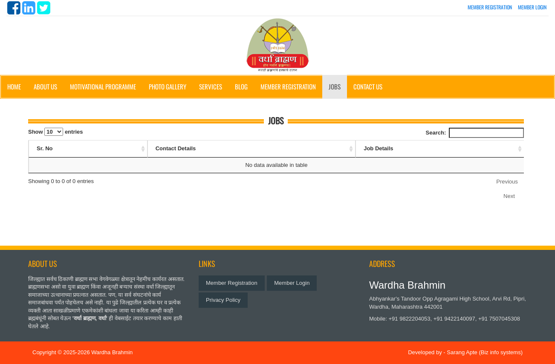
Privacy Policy (223, 300)
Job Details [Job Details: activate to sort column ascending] (378, 148)
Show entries (55, 132)
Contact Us (367, 86)
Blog (241, 86)
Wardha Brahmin (112, 352)
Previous (507, 181)
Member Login (532, 7)
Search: (475, 133)
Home (14, 86)
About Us (45, 86)
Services (210, 86)
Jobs (335, 86)
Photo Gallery (167, 86)
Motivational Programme (103, 86)
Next (509, 196)
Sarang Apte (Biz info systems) (485, 352)
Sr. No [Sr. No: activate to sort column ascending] (45, 148)
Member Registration (490, 7)
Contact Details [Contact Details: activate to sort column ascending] (176, 148)
